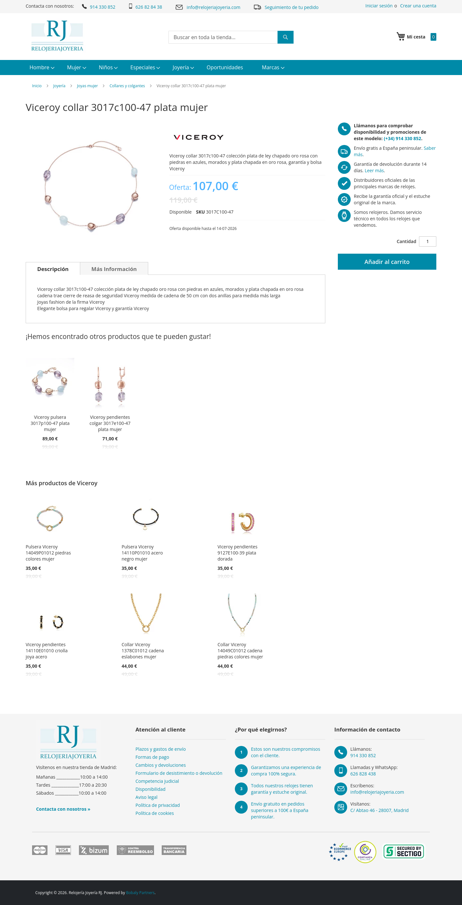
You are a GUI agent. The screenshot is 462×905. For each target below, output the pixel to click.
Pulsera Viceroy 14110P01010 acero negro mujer (142, 553)
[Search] (286, 37)
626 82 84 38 (145, 7)
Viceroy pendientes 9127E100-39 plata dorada (237, 553)
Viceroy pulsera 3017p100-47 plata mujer (49, 423)
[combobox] (231, 37)
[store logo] (57, 36)
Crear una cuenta (418, 6)
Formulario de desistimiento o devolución (178, 773)
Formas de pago (152, 757)
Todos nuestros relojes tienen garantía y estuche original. (282, 788)
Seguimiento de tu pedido (286, 7)
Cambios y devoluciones (160, 765)
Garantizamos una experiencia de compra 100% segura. (286, 770)
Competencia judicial (157, 781)
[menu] (231, 67)
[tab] (53, 268)
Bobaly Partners (140, 892)
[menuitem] (41, 67)
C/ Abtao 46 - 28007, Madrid (379, 810)
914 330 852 (98, 6)
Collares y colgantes (127, 86)
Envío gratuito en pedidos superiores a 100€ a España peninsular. (279, 810)
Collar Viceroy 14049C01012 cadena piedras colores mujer (240, 650)
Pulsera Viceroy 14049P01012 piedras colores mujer (48, 553)
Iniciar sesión (379, 6)
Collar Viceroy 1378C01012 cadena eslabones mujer (143, 650)
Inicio (37, 86)
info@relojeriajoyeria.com (207, 7)
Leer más (374, 170)
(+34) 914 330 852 (402, 138)
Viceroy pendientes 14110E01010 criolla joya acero (47, 650)
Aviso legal (146, 797)
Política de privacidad (157, 805)
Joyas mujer (87, 86)
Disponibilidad (150, 789)
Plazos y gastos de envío (160, 749)
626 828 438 (363, 774)
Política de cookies (154, 813)
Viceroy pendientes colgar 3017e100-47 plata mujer (110, 423)
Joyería (59, 86)
